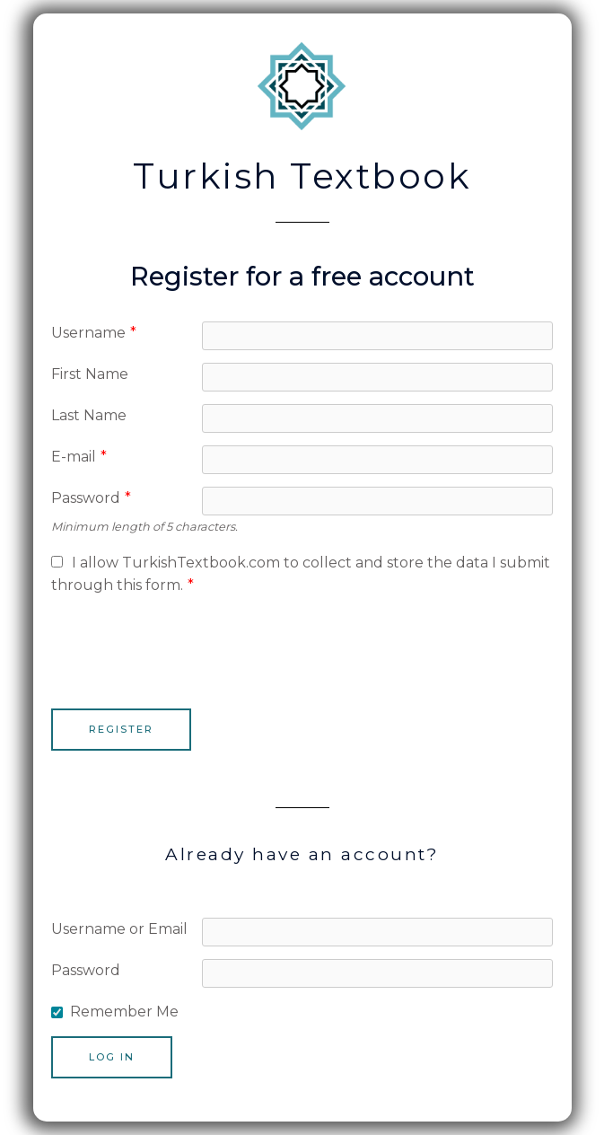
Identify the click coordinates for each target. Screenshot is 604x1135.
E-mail (79, 456)
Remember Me (124, 1011)
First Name (89, 374)
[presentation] (187, 645)
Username (93, 332)
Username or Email (119, 928)
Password (91, 497)
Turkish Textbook (302, 176)
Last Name (89, 415)
